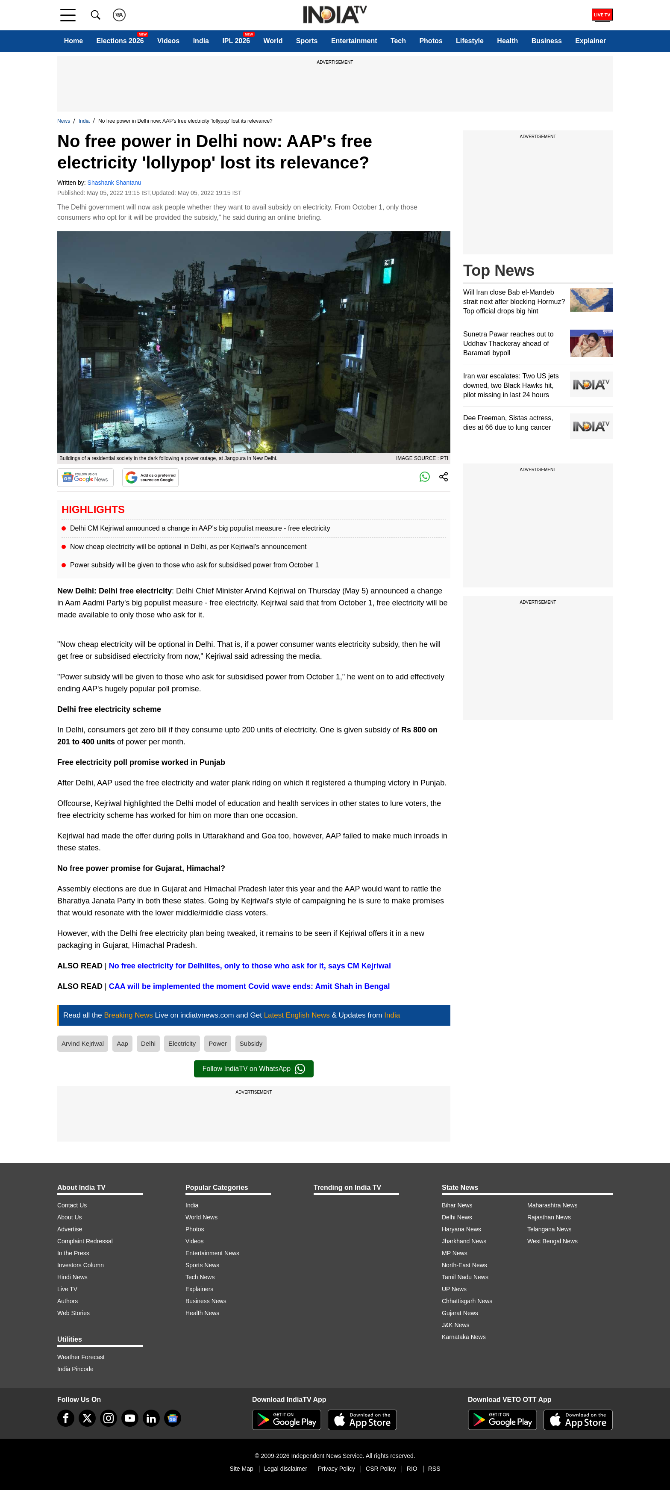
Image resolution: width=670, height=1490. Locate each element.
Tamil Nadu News (465, 1277)
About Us (69, 1217)
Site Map (241, 1468)
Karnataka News (464, 1337)
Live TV (67, 1289)
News (63, 121)
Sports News (202, 1265)
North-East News (464, 1265)
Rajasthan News (549, 1217)
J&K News (456, 1325)
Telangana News (549, 1229)
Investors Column (80, 1265)
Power (218, 1043)
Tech (398, 40)
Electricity (182, 1043)
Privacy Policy (336, 1468)
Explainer (590, 40)
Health (507, 40)
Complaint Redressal (85, 1241)
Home (73, 40)
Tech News (200, 1277)
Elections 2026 (120, 40)
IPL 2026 (236, 40)
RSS (434, 1468)
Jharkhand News (464, 1241)
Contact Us (72, 1205)
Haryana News (461, 1229)
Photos (430, 40)
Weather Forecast (81, 1357)
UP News (454, 1289)
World (272, 40)
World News (201, 1217)
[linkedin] (151, 1418)
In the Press (73, 1253)
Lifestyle (470, 40)
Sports (307, 40)
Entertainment (354, 40)
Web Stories (73, 1313)
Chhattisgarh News (467, 1301)
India (201, 40)
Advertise (69, 1229)
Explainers (199, 1289)
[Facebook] (65, 1418)
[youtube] (129, 1418)
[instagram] (108, 1418)
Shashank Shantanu (114, 182)
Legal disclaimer (285, 1468)
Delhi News (457, 1217)
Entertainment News (212, 1253)
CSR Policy (381, 1468)
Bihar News (457, 1205)
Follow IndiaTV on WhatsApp (254, 1069)
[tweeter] (87, 1418)
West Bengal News (552, 1241)
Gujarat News (460, 1313)
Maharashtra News (552, 1205)
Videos (168, 40)
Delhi (148, 1043)
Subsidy (251, 1043)
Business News (205, 1301)
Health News (202, 1313)
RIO (412, 1468)
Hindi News (72, 1277)
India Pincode (75, 1369)
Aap (122, 1043)
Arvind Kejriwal (83, 1043)
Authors (67, 1301)
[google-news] (172, 1418)
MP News (454, 1253)
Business (547, 40)
